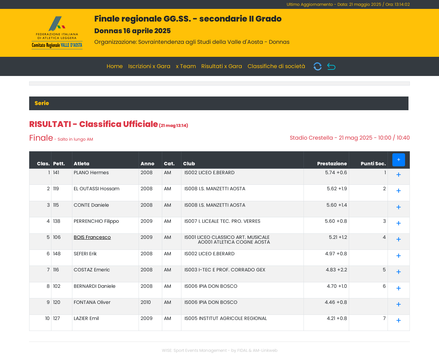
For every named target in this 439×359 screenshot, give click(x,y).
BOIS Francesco (92, 237)
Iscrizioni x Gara (149, 66)
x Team (186, 66)
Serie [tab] (42, 103)
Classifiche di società (276, 66)
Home (115, 66)
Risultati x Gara (221, 66)
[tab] (398, 175)
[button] (398, 176)
